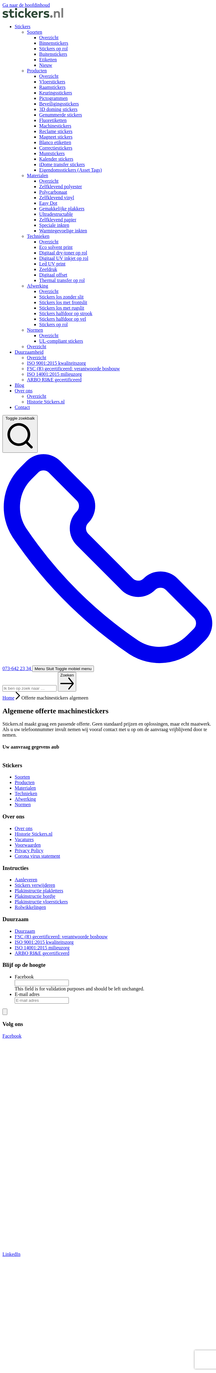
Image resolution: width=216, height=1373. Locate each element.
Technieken (38, 236)
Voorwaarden (28, 845)
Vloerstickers (52, 81)
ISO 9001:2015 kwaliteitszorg (56, 363)
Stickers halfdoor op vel (62, 319)
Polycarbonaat (53, 192)
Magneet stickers (56, 136)
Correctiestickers (55, 148)
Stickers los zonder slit (61, 296)
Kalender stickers (56, 159)
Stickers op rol (53, 48)
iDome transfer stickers (62, 164)
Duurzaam (25, 931)
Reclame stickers (56, 131)
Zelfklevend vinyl (56, 197)
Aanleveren (26, 879)
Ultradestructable (56, 214)
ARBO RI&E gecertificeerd (54, 379)
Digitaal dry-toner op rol (63, 252)
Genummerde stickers (60, 114)
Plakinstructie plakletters (39, 890)
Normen (35, 330)
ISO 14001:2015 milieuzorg (54, 374)
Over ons (23, 390)
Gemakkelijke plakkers (61, 208)
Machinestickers (55, 125)
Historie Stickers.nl (46, 401)
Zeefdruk (48, 269)
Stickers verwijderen (35, 885)
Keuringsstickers (55, 92)
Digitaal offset (53, 274)
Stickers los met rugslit (61, 308)
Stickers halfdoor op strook (65, 313)
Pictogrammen (53, 98)
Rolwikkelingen (30, 907)
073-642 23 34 (108, 562)
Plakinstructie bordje (35, 896)
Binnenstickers (53, 43)
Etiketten (48, 59)
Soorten (34, 32)
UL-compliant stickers (61, 341)
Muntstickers (52, 153)
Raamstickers (52, 87)
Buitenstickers (53, 54)
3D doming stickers (58, 109)
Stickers (23, 26)
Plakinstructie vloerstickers (41, 901)
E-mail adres (27, 994)
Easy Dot (48, 203)
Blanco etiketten (55, 142)
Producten (37, 70)
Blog (19, 385)
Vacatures (24, 839)
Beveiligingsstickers (59, 103)
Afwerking (37, 285)
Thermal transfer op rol (62, 280)
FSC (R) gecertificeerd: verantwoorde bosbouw (73, 368)
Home (8, 697)
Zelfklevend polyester (60, 186)
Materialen (37, 175)
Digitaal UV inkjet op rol (63, 258)
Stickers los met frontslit (63, 302)
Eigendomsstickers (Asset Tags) (70, 170)
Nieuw (45, 65)
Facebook (24, 976)
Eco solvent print (56, 247)
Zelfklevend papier (57, 219)
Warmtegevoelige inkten (63, 230)
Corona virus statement (37, 856)
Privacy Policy (29, 850)
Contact (22, 407)
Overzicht (48, 37)
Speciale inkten (54, 225)
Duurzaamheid (29, 352)
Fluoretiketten (53, 120)
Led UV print (52, 263)
